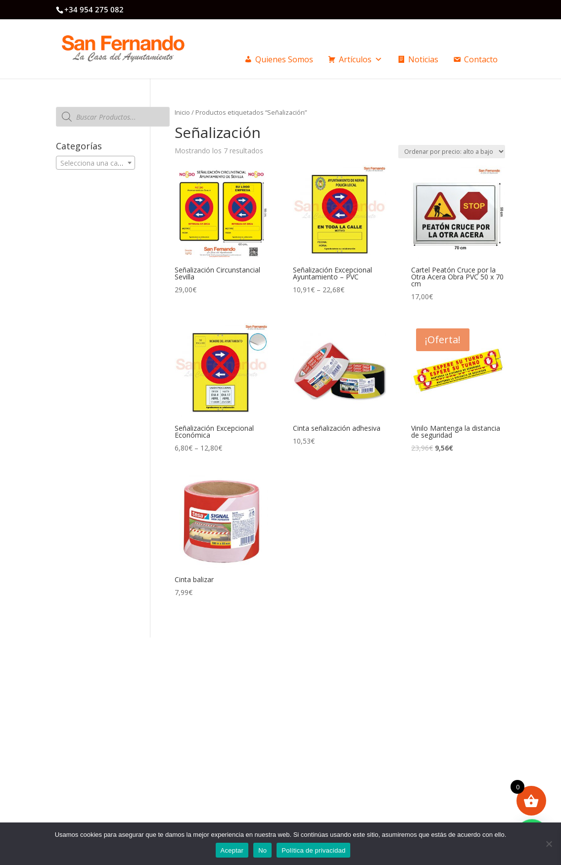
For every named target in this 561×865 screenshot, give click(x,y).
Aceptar (232, 850)
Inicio (182, 112)
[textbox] (95, 163)
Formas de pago (325, 727)
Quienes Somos (284, 59)
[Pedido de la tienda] (451, 151)
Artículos (360, 59)
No (262, 850)
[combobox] (95, 163)
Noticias (423, 59)
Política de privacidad (313, 850)
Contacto (481, 59)
